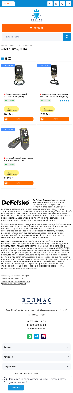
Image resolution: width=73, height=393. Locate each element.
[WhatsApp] (29, 336)
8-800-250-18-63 (36, 325)
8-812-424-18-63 (36, 321)
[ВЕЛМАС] (36, 15)
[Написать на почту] (56, 3)
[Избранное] (62, 3)
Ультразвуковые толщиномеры (15, 275)
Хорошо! (16, 388)
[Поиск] (34, 37)
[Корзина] (68, 3)
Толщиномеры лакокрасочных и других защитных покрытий (15, 283)
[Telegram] (36, 336)
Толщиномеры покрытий (12, 279)
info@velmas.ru (36, 328)
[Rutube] (43, 336)
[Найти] (67, 37)
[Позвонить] (50, 3)
